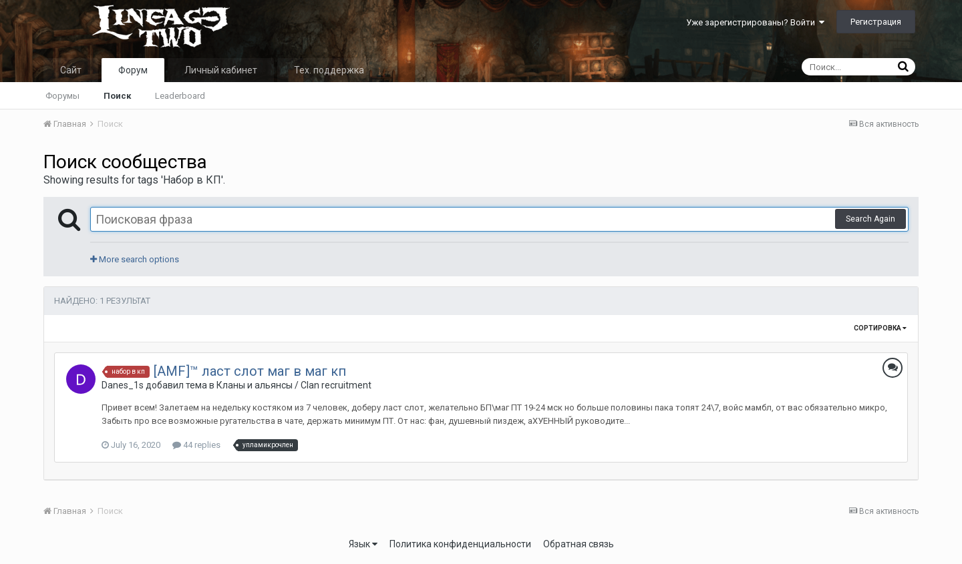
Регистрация (875, 22)
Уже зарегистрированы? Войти (755, 22)
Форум (133, 70)
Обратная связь (578, 544)
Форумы (62, 96)
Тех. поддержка (329, 70)
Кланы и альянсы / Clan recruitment (293, 385)
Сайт (71, 70)
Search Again (870, 219)
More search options (134, 259)
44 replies (196, 445)
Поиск (117, 96)
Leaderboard (180, 96)
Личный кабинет (220, 70)
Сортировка (880, 328)
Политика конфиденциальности (460, 544)
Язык (363, 544)
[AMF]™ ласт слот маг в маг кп (250, 371)
